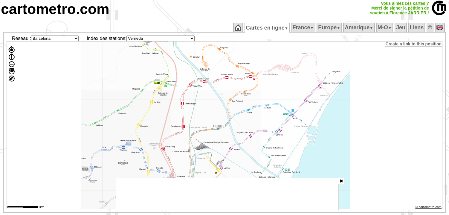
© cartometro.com (429, 208)
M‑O (385, 27)
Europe (330, 27)
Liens (417, 27)
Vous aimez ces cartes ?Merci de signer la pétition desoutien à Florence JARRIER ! (399, 8)
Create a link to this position (414, 44)
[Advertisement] (227, 194)
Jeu (401, 27)
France (303, 27)
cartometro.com (55, 9)
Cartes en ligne (267, 28)
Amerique (359, 27)
